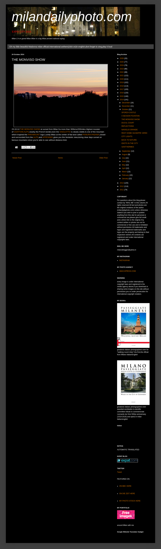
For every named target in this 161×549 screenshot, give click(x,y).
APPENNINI (47, 137)
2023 (122, 69)
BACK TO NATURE (129, 140)
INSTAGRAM (124, 260)
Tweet (119, 472)
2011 (122, 190)
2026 (122, 58)
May (124, 165)
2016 (122, 93)
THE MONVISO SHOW (30, 129)
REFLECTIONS (127, 126)
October (125, 109)
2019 (122, 82)
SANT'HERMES (127, 147)
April (124, 168)
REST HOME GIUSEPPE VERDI (134, 133)
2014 (122, 100)
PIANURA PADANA (90, 135)
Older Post (103, 158)
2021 (122, 76)
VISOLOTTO (65, 132)
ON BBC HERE (125, 486)
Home (60, 158)
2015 (122, 96)
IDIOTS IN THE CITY (129, 143)
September (126, 151)
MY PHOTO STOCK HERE (130, 501)
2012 (122, 186)
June (124, 161)
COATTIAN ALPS (21, 132)
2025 (122, 62)
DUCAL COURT (127, 123)
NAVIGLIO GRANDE (129, 130)
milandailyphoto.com (72, 16)
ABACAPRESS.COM (127, 271)
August (125, 154)
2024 (122, 65)
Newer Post (17, 158)
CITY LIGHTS (126, 136)
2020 (122, 79)
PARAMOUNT (34, 135)
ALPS (35, 137)
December (126, 103)
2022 (122, 72)
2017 (122, 89)
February (125, 175)
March (124, 172)
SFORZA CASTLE (128, 113)
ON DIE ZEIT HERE (127, 494)
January (125, 179)
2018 (122, 86)
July (124, 158)
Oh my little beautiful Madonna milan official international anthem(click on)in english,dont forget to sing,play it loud (60, 46)
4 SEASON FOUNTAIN (130, 116)
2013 (122, 183)
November (126, 106)
